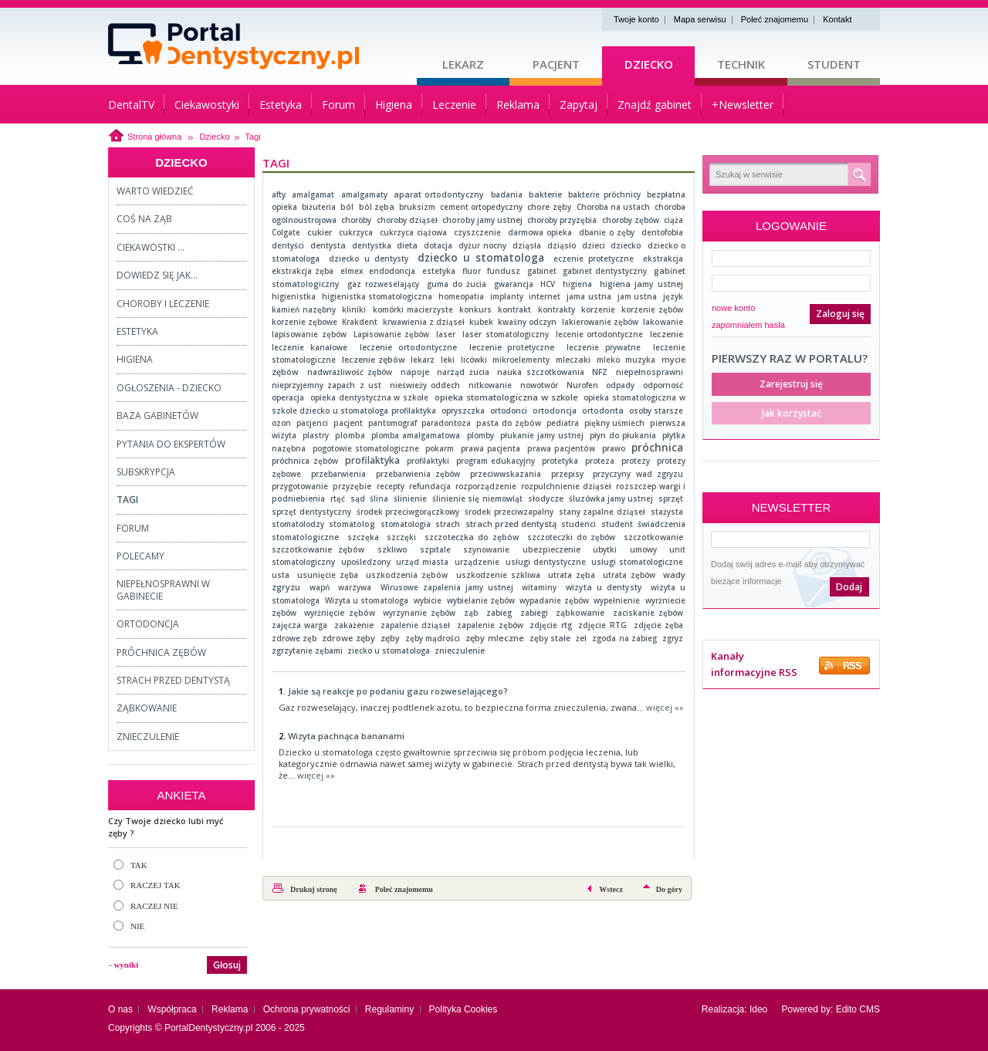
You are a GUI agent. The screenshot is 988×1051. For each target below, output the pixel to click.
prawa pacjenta (490, 448)
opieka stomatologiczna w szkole (506, 397)
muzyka (640, 359)
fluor (471, 270)
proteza (599, 460)
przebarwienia (338, 473)
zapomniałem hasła (748, 324)
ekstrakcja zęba (302, 270)
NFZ (599, 372)
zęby (390, 638)
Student (834, 64)
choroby (356, 220)
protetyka (560, 460)
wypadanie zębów (553, 600)
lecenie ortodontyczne (600, 334)
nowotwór (539, 385)
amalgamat (313, 194)
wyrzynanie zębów (419, 612)
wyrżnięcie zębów (339, 612)
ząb (471, 612)
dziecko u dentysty (368, 258)
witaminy (539, 587)
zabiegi (534, 612)
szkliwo (392, 549)
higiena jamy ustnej (641, 284)
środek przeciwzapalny (509, 511)
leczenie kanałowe (309, 347)
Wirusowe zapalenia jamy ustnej (447, 587)
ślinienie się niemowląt (477, 498)
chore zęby (549, 206)
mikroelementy (521, 359)
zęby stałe (550, 638)
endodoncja (392, 270)
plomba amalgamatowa (415, 435)
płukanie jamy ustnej (542, 435)
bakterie (545, 194)
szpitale (435, 549)
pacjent (348, 422)
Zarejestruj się (791, 383)
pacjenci (312, 422)
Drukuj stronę (313, 889)
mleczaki (573, 359)
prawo (613, 448)
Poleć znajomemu (774, 19)
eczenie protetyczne (593, 258)
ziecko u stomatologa (388, 650)
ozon (281, 422)
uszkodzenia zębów (407, 574)
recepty (390, 486)
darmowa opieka (540, 232)
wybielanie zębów (481, 600)
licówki (474, 359)
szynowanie (486, 549)
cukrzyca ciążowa (413, 232)
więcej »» (665, 707)
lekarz (423, 359)
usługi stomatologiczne (637, 561)
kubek (481, 321)
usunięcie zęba (327, 574)
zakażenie (354, 625)
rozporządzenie (485, 486)
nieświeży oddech (425, 385)
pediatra (562, 422)
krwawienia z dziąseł (424, 321)
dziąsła (527, 245)
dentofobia (662, 232)
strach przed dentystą (511, 523)
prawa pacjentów (561, 448)
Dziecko (648, 64)
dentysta (328, 245)
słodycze (545, 498)
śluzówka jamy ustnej (611, 498)
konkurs (475, 309)
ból (347, 206)
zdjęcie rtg (550, 625)
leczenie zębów (373, 359)
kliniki (354, 309)
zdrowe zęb (294, 638)
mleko (608, 359)
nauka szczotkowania (540, 372)
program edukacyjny (496, 460)
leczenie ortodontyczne (408, 347)
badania (507, 194)
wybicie (428, 600)
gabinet (542, 270)
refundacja (430, 486)
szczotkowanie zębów (318, 549)
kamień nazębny (304, 309)
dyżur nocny (482, 245)
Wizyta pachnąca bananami (346, 736)
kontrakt (514, 309)
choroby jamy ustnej (482, 220)
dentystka (371, 245)
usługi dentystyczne (546, 561)
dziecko (626, 245)
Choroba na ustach (613, 206)
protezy (635, 460)
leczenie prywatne (604, 347)
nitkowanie (490, 385)
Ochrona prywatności (306, 1009)
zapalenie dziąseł (415, 625)
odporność (663, 385)
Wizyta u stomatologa (367, 600)
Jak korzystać (791, 413)
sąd (357, 498)
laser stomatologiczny (505, 334)
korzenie (598, 309)
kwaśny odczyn (527, 321)
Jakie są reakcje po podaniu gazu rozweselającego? (398, 691)
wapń (320, 587)
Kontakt (837, 19)
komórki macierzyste (413, 309)
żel (581, 638)
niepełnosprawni (649, 372)
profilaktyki (428, 460)
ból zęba (376, 206)
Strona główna (154, 136)
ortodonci (508, 410)
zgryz (672, 638)
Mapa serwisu (700, 19)
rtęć (337, 498)
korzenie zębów (652, 309)
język (673, 296)
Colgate (286, 232)
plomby (480, 435)
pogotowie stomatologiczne (366, 448)
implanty (506, 296)
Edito (846, 1009)
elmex (351, 270)
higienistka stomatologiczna (377, 296)
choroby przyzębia (562, 220)
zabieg (499, 612)
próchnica (657, 448)
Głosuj (227, 965)
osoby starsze (656, 410)
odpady (620, 385)
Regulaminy (389, 1009)
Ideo (758, 1009)
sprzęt (670, 498)
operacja (288, 397)
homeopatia (461, 296)
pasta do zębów (508, 422)
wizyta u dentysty (604, 587)
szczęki (401, 537)
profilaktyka (372, 460)
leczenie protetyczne (512, 347)
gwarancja (513, 284)
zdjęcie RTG (602, 625)
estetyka (438, 270)
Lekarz (463, 64)
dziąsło (561, 245)
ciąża (673, 220)
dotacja (438, 245)
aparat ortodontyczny (439, 194)
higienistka (294, 296)
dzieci (593, 245)
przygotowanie (300, 486)
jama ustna (589, 296)
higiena (577, 284)
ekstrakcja (663, 258)
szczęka (363, 537)
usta (280, 574)
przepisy (567, 473)
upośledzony (366, 561)
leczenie (666, 334)
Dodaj (849, 586)
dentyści (288, 245)
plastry (316, 435)
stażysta (667, 511)
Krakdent (359, 321)
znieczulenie (460, 650)
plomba (350, 435)
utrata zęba (571, 574)
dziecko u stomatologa (481, 257)
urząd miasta (422, 561)
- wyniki (123, 964)
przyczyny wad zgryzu (638, 473)
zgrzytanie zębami (307, 650)
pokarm (439, 448)
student (617, 524)
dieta (407, 245)
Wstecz (611, 889)
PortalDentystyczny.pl (208, 1027)
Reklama (229, 1009)
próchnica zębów (305, 460)
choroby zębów (630, 220)
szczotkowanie (653, 537)
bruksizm (417, 206)
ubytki (605, 549)
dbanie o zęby (607, 232)
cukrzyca (356, 232)
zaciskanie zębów (648, 612)
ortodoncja (555, 410)
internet (544, 296)
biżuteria (319, 206)
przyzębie (352, 486)
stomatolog (352, 524)
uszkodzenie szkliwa (498, 574)
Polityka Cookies (463, 1009)
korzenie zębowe (304, 321)
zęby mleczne (494, 638)
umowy (643, 549)
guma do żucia (456, 284)
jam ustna (638, 296)
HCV (547, 284)
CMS (869, 1009)
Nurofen (582, 385)
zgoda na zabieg (624, 638)
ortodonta (603, 410)
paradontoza (446, 422)
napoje (415, 372)
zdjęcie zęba (658, 625)
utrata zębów (629, 574)
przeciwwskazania (505, 473)
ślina (379, 498)
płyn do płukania (623, 435)
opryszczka (463, 410)
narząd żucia (463, 372)
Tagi (253, 136)
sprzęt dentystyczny (311, 511)
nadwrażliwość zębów (349, 372)
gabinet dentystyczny (605, 270)
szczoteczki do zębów (571, 537)
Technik (741, 64)
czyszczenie (477, 232)
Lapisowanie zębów (392, 334)
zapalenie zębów (490, 625)
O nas (120, 1009)
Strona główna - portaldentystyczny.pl (262, 46)
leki (448, 359)
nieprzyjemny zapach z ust (326, 385)
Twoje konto (636, 19)
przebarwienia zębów (418, 473)
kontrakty (556, 309)
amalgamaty (364, 194)
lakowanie (663, 321)
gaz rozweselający (383, 284)
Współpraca (171, 1009)
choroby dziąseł (407, 220)
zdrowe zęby (348, 638)
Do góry (669, 889)
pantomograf (392, 422)
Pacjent (556, 64)
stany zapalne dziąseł (602, 511)
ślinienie (410, 498)
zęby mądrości (432, 638)
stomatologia (406, 524)
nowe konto (733, 308)
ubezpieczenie (551, 549)
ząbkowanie (580, 612)
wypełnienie (617, 600)
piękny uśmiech (614, 422)
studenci (578, 524)
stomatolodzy (298, 524)
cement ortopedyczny (481, 206)
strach (447, 524)
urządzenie (477, 561)
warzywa (354, 587)
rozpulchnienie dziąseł (566, 486)
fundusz (503, 270)
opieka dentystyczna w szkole (369, 397)
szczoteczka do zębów (472, 537)
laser (445, 334)
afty (279, 194)
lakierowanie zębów (600, 321)
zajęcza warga (299, 625)
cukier (320, 232)
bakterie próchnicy (604, 194)
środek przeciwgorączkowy (408, 511)
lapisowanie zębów (309, 334)
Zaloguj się (840, 313)
